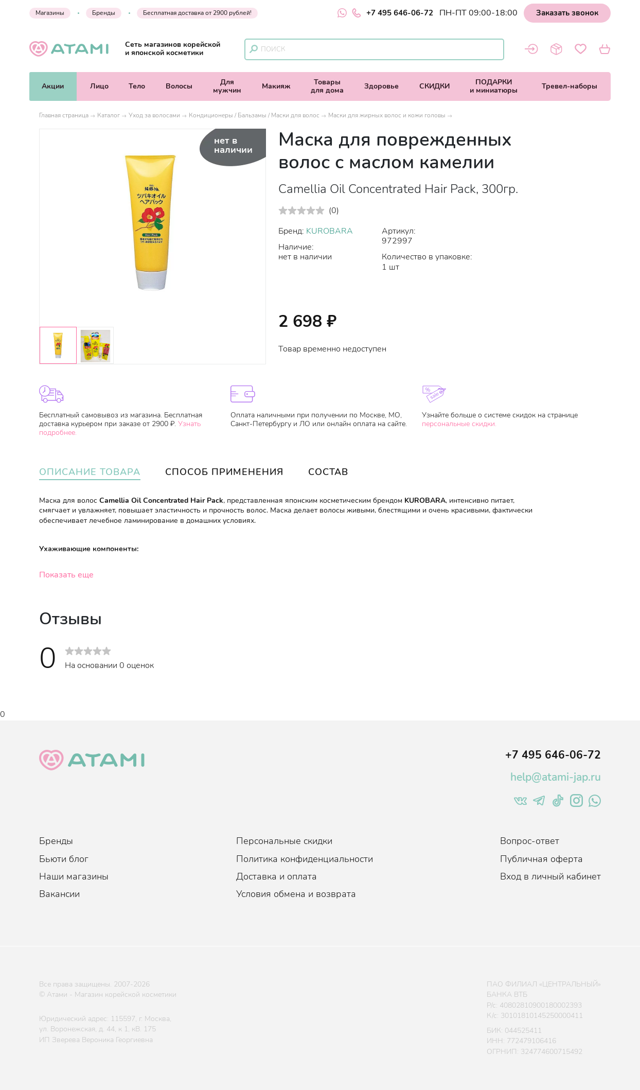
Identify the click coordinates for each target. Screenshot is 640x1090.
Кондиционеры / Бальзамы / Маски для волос (254, 115)
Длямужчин (227, 86)
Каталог (108, 115)
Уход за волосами (154, 115)
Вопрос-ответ (529, 841)
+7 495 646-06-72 (392, 12)
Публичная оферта (541, 859)
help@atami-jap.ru (555, 777)
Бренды (103, 13)
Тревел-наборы (569, 86)
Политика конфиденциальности (304, 859)
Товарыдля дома (327, 86)
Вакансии (59, 894)
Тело (137, 86)
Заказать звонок (567, 13)
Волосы (179, 86)
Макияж (276, 86)
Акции (53, 86)
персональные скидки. (459, 424)
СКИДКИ (434, 86)
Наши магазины (74, 876)
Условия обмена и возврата (296, 894)
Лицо (99, 86)
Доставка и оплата (276, 876)
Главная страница (63, 115)
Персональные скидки (284, 841)
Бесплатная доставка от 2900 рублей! (197, 13)
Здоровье (381, 86)
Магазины (49, 13)
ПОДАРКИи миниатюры (494, 86)
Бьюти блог (63, 859)
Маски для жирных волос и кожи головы (387, 115)
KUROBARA (329, 231)
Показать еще (66, 575)
